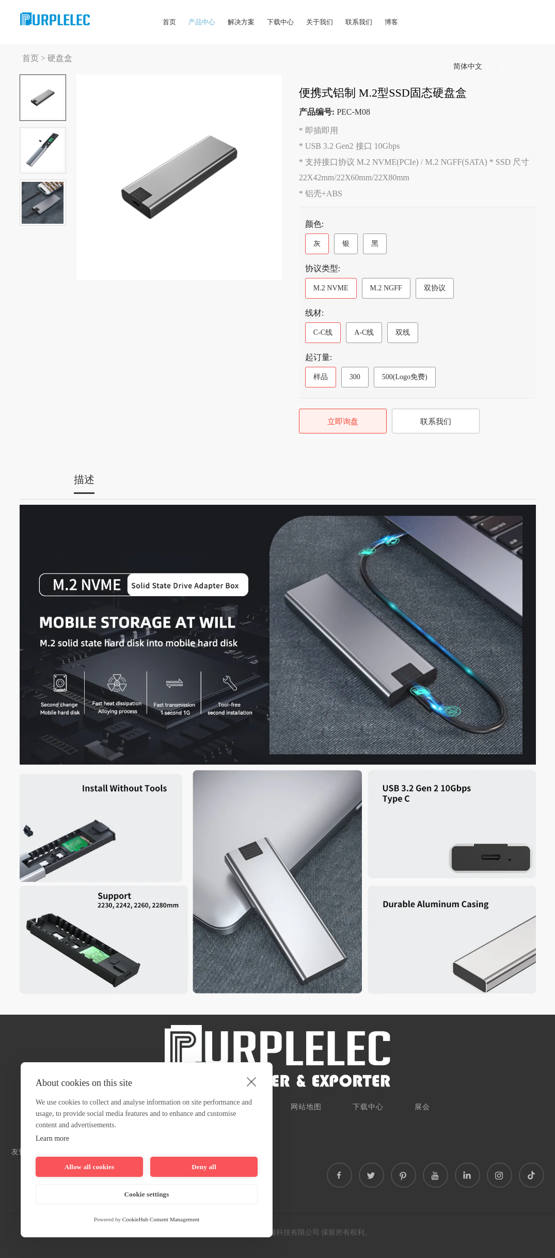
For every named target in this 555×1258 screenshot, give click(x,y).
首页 (169, 22)
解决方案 (241, 22)
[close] (252, 1081)
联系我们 (358, 22)
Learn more (52, 1138)
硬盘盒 (59, 58)
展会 (422, 1107)
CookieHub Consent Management (161, 1219)
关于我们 (319, 22)
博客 (391, 22)
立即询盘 (342, 421)
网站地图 (306, 1107)
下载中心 (280, 22)
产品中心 (201, 22)
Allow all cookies (90, 1167)
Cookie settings (146, 1194)
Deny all (204, 1167)
